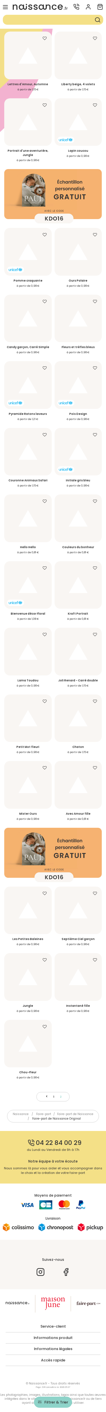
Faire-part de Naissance (75, 1114)
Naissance (21, 1114)
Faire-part (43, 1114)
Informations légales (53, 1348)
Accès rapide (53, 1360)
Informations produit (53, 1337)
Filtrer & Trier (56, 1402)
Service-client (53, 1326)
